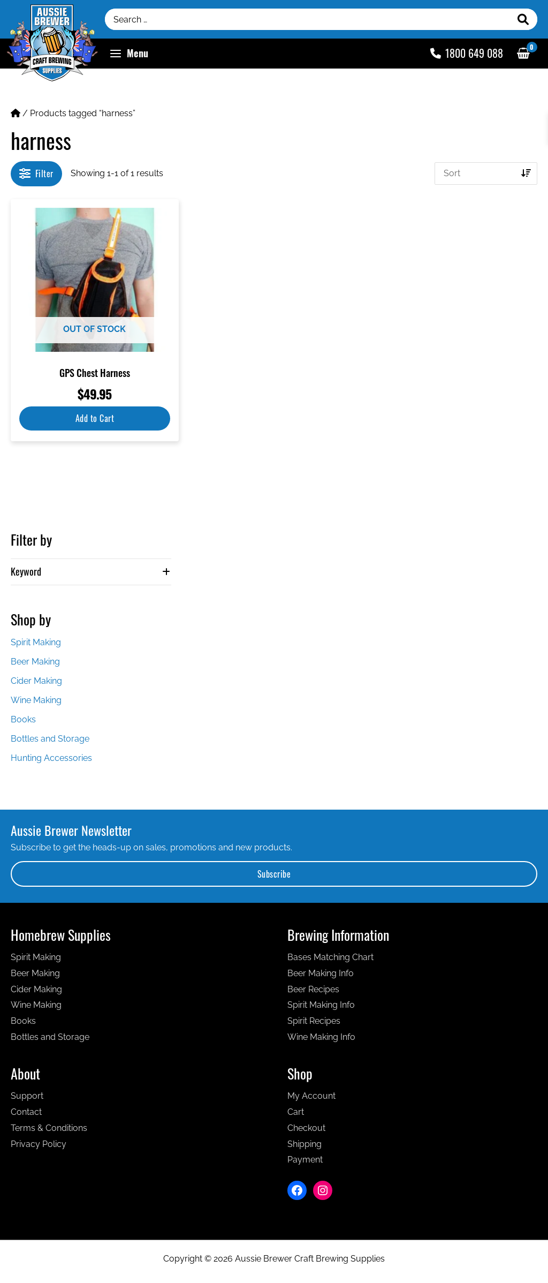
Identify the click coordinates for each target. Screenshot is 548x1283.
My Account (311, 1096)
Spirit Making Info (321, 1005)
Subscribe (274, 873)
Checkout (306, 1128)
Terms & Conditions (49, 1128)
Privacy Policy (38, 1144)
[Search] (523, 19)
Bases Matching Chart (330, 957)
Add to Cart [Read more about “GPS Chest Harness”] (95, 418)
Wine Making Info (321, 1037)
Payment (305, 1159)
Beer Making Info (320, 973)
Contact (26, 1112)
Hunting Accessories (51, 758)
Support (27, 1096)
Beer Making (35, 661)
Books (23, 719)
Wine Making (36, 700)
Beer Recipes (313, 989)
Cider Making (36, 681)
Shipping (304, 1144)
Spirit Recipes (313, 1021)
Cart (295, 1112)
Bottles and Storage (50, 739)
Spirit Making (36, 642)
